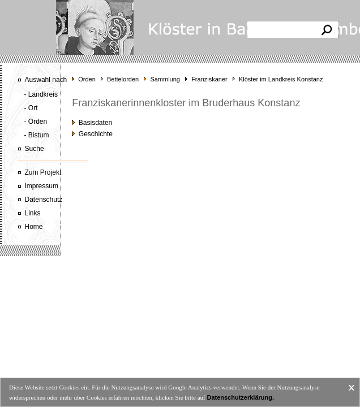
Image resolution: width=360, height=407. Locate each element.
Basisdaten (92, 123)
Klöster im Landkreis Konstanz (281, 79)
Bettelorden (123, 79)
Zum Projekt (43, 172)
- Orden (36, 121)
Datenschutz (44, 200)
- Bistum (36, 135)
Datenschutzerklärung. (240, 397)
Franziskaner (209, 79)
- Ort (31, 108)
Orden (87, 79)
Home (34, 227)
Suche (34, 149)
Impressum (41, 186)
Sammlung (165, 79)
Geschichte (92, 134)
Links (33, 213)
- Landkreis (41, 94)
